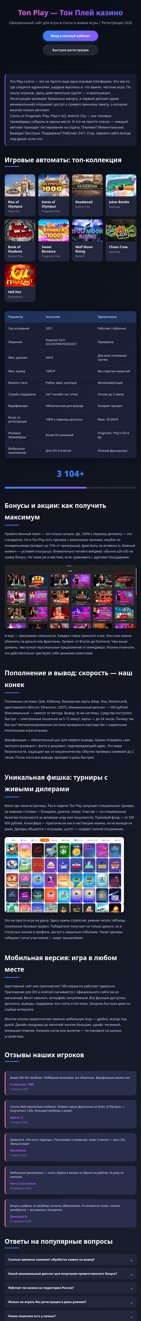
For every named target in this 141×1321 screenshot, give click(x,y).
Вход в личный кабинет (70, 36)
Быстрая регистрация (71, 50)
